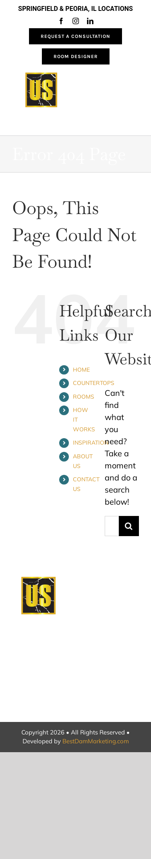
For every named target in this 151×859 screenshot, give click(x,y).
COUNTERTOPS (93, 383)
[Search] (129, 526)
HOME (81, 369)
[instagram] (75, 21)
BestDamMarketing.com (95, 741)
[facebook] (61, 21)
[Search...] (112, 526)
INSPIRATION (90, 442)
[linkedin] (90, 21)
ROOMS (83, 396)
